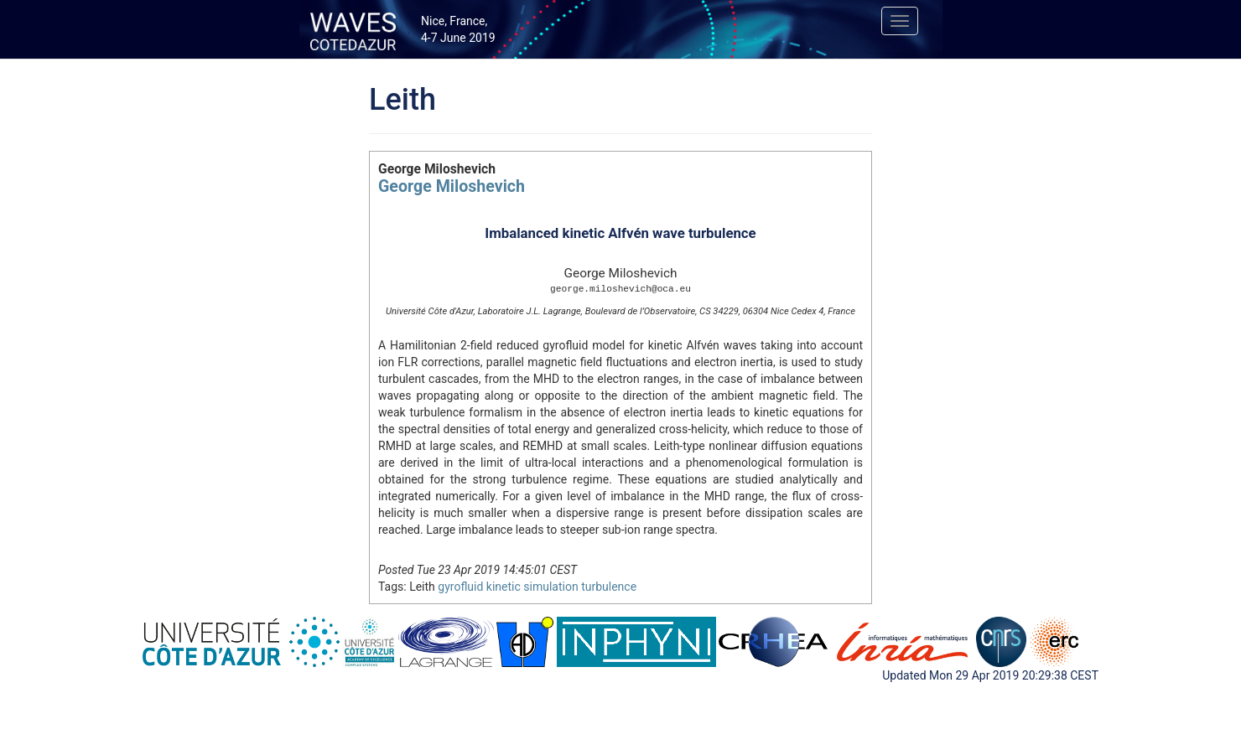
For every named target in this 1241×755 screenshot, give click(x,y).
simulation (550, 586)
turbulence (608, 586)
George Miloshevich (451, 186)
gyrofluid (460, 586)
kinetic (503, 586)
